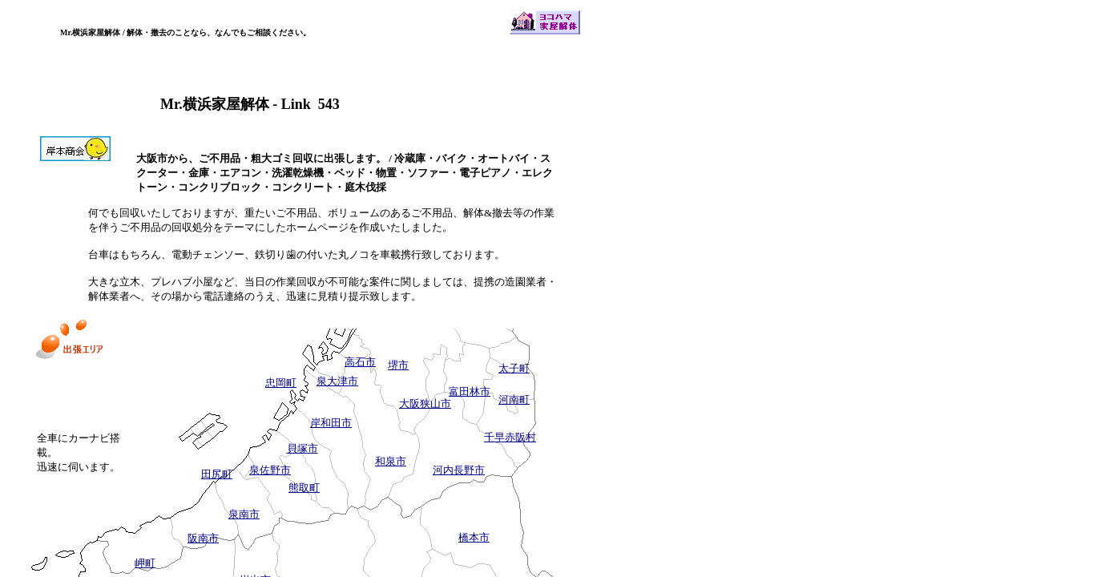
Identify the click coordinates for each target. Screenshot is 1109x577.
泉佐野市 (270, 470)
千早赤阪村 (510, 437)
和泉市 (390, 461)
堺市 (398, 365)
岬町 (145, 563)
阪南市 (203, 538)
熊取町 (304, 488)
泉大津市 (337, 381)
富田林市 (469, 391)
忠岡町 (280, 383)
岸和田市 (331, 423)
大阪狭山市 (425, 403)
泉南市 (244, 514)
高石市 (360, 362)
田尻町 (216, 474)
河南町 (514, 399)
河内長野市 (459, 470)
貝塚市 (302, 448)
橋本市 (474, 537)
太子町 (514, 368)
